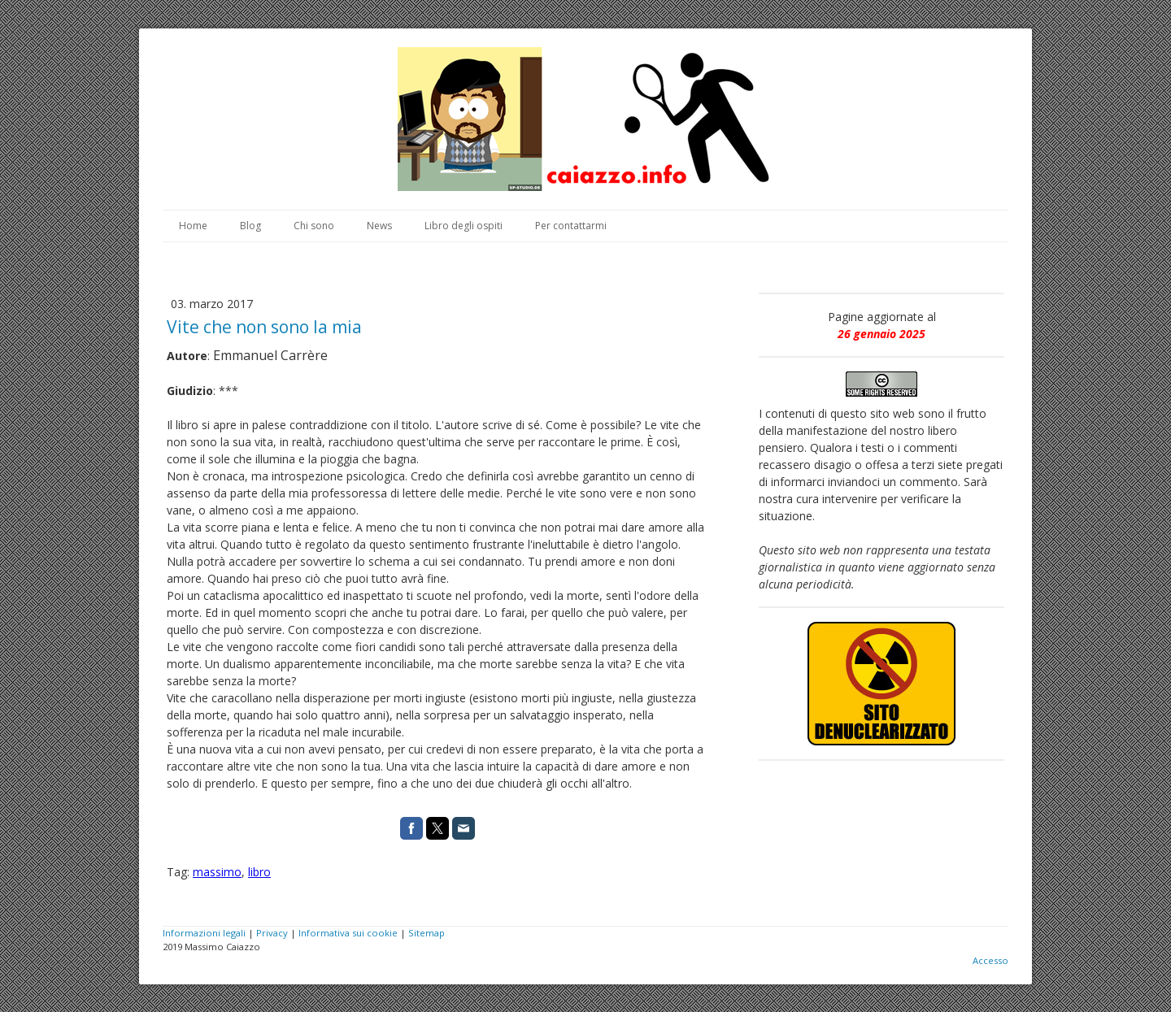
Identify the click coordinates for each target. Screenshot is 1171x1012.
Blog (250, 225)
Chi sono (314, 225)
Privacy (272, 933)
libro (259, 872)
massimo (217, 872)
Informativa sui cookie (348, 933)
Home (193, 225)
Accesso (990, 960)
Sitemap (426, 933)
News (379, 225)
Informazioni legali (204, 933)
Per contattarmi (571, 225)
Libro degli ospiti (463, 225)
